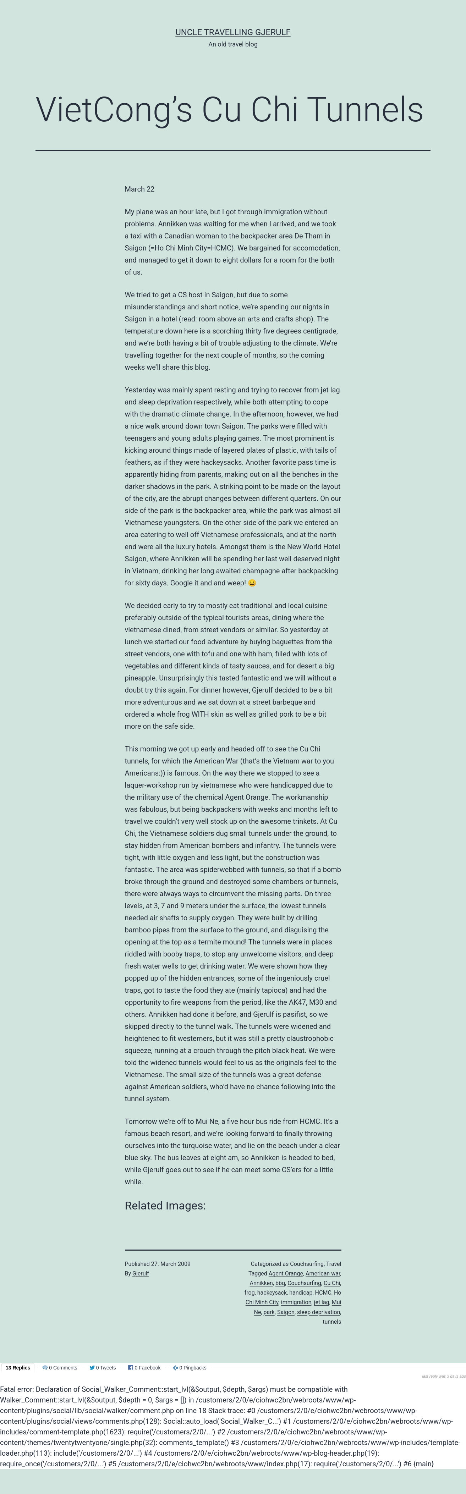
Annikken (261, 1283)
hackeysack (272, 1292)
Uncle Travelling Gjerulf (233, 32)
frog (250, 1292)
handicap (300, 1292)
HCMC (323, 1292)
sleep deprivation (318, 1312)
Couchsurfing (307, 1264)
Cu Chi (332, 1283)
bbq (280, 1283)
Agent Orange (286, 1273)
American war (323, 1273)
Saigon (286, 1312)
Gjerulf (140, 1273)
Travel (333, 1264)
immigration (296, 1302)
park (269, 1312)
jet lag (321, 1302)
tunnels (332, 1321)
